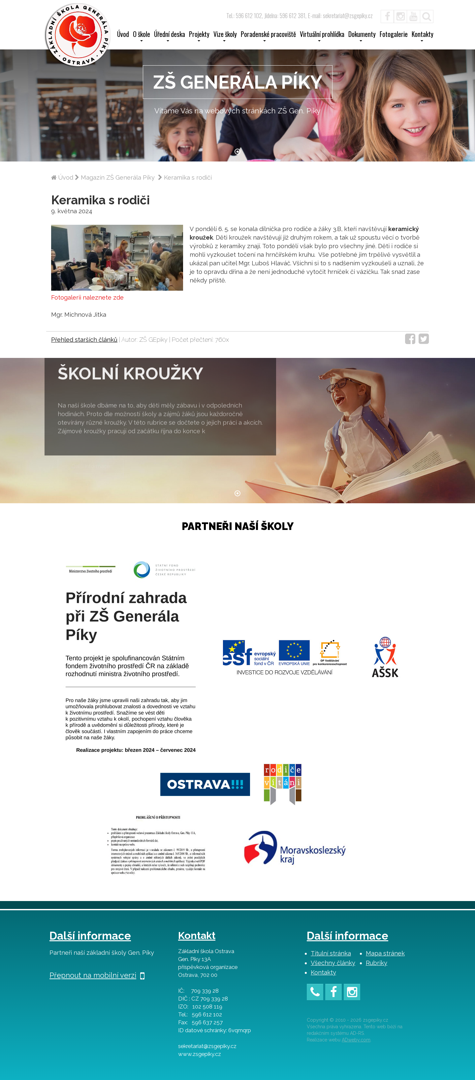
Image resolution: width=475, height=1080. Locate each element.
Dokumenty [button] (362, 36)
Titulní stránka (331, 953)
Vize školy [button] (225, 36)
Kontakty (323, 972)
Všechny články (333, 962)
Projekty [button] (199, 36)
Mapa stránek (385, 953)
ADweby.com (356, 1039)
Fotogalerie (394, 35)
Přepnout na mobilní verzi (96, 975)
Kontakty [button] (422, 36)
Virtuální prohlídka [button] (322, 36)
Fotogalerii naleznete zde (87, 297)
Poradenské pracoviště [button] (268, 36)
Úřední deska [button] (169, 36)
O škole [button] (141, 36)
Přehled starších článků (84, 339)
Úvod (123, 35)
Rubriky (376, 962)
